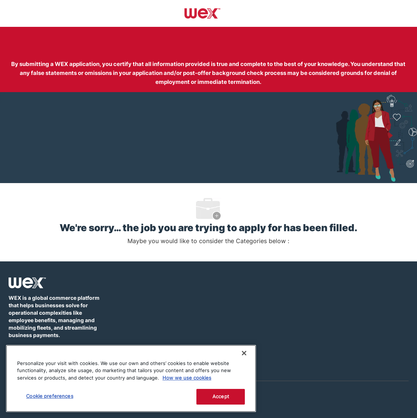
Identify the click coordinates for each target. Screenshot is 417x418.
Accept (220, 396)
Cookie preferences (49, 396)
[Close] (244, 353)
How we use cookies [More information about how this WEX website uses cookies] (186, 378)
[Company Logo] (202, 13)
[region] (131, 378)
